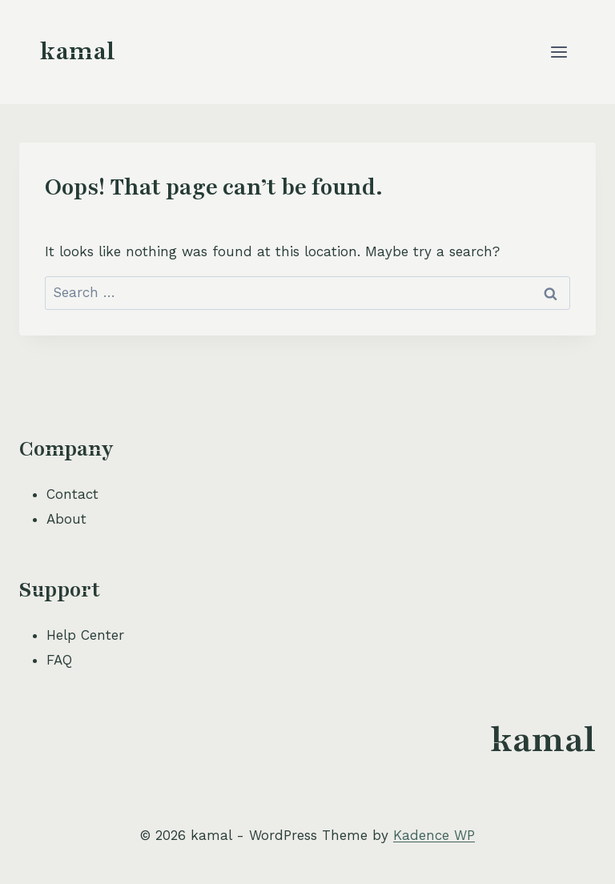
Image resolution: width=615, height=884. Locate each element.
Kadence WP (434, 835)
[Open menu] (558, 52)
